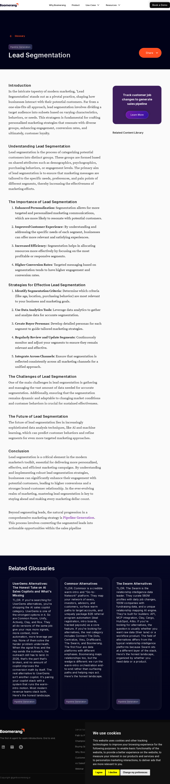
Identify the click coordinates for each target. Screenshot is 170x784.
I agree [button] (98, 772)
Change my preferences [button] (135, 772)
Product (76, 5)
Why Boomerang (57, 5)
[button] (92, 5)
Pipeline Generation (78, 518)
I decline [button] (112, 772)
